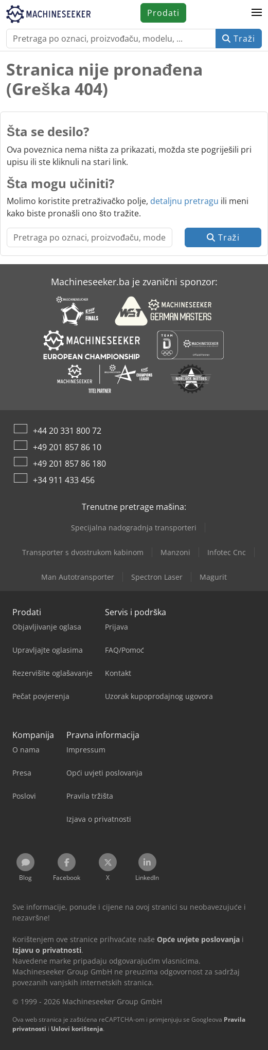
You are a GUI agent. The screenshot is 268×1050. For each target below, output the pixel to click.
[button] (257, 13)
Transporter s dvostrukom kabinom (83, 552)
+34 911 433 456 (64, 480)
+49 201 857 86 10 (67, 447)
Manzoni (175, 552)
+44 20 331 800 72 (67, 430)
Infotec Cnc (226, 552)
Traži (238, 38)
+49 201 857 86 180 (69, 463)
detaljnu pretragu (184, 201)
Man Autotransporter (77, 577)
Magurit (213, 577)
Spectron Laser (157, 577)
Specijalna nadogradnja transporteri (133, 527)
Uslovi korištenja (77, 1028)
